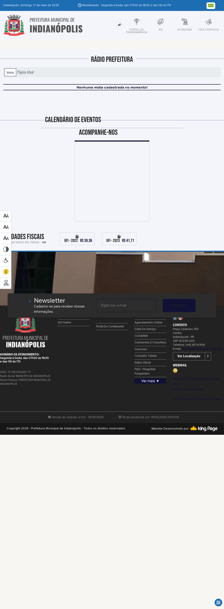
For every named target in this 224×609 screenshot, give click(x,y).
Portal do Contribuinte (110, 326)
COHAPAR (141, 336)
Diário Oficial (143, 362)
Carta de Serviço (145, 329)
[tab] (119, 24)
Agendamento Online (148, 322)
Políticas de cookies (188, 389)
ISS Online (64, 322)
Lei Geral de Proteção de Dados (197, 399)
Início (10, 72)
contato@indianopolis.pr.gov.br (201, 349)
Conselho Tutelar (146, 356)
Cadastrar (179, 305)
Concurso (141, 349)
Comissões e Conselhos (150, 342)
